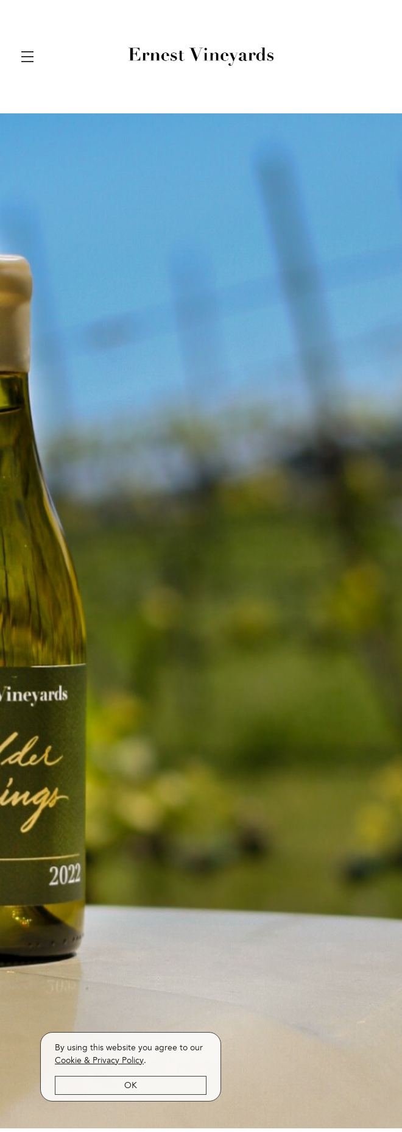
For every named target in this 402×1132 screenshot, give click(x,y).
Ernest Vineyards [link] (201, 56)
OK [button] (131, 1085)
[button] (30, 56)
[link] (99, 1060)
